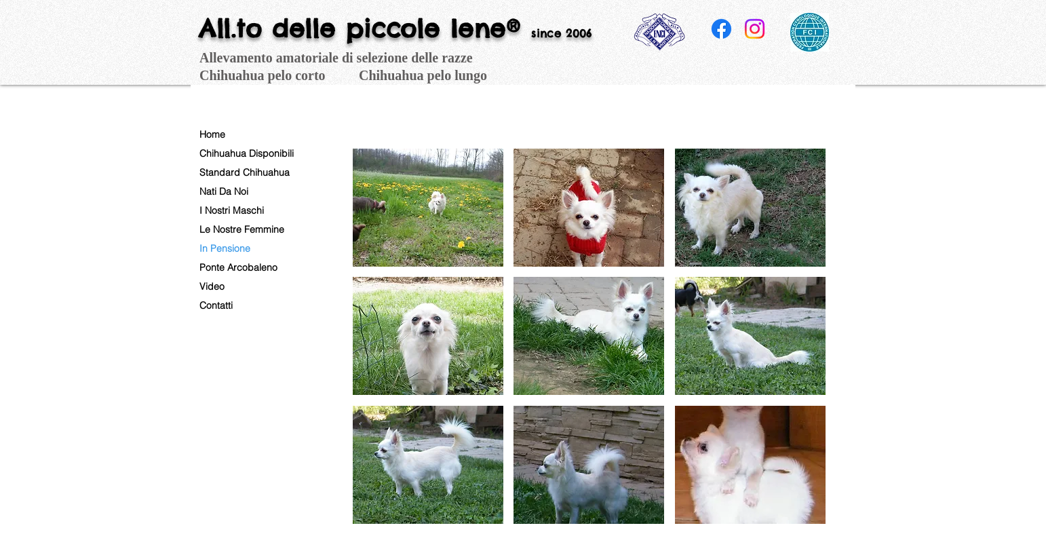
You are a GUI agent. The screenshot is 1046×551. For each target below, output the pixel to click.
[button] (428, 208)
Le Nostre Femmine (241, 229)
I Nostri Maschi (231, 210)
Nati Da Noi (223, 191)
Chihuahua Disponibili (246, 153)
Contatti (216, 305)
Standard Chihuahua (244, 172)
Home (212, 134)
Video (212, 286)
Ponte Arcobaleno (238, 267)
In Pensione (224, 248)
